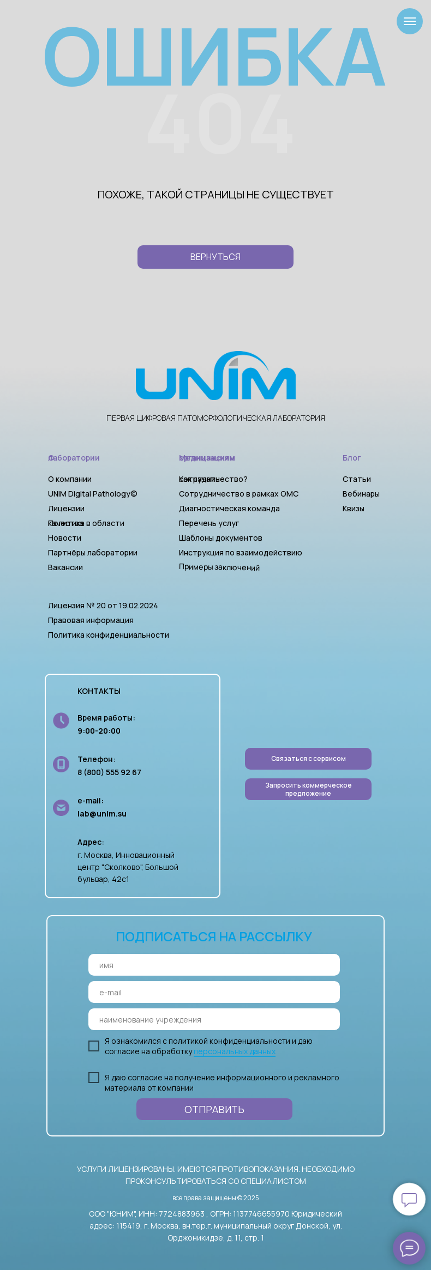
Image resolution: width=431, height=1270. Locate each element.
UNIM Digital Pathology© (92, 493)
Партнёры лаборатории (92, 552)
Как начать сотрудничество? (213, 479)
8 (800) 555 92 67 (109, 772)
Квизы (353, 508)
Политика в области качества (86, 523)
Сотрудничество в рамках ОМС (238, 493)
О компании (70, 479)
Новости (64, 538)
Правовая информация (91, 620)
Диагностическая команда (229, 508)
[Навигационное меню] (410, 21)
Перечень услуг (209, 523)
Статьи (357, 479)
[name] (214, 965)
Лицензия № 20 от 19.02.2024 (103, 605)
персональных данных (235, 1051)
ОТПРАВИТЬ (214, 1109)
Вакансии (65, 567)
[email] (214, 992)
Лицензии (66, 508)
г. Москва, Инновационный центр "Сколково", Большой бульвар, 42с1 (127, 867)
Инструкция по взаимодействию (240, 552)
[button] (308, 789)
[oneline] (214, 1019)
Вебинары (361, 493)
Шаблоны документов (221, 538)
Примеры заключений (219, 567)
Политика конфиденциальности (108, 635)
